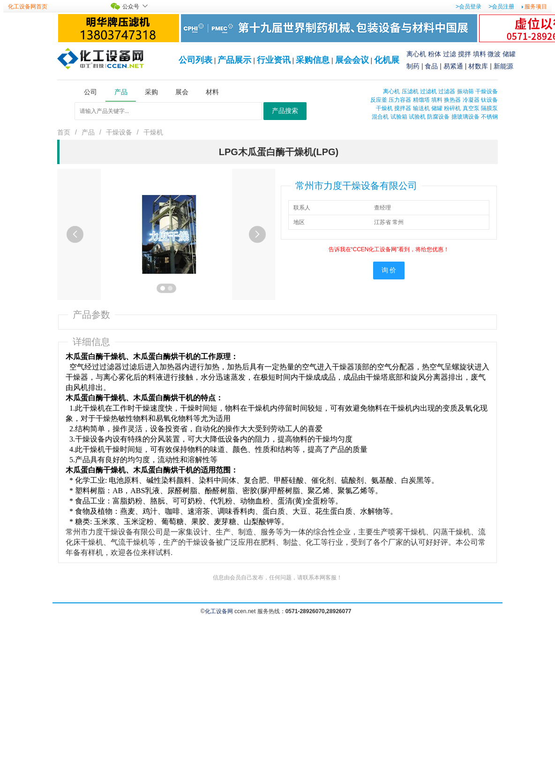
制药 (413, 66)
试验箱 (398, 116)
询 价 (389, 270)
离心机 (416, 54)
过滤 (449, 54)
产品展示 (234, 60)
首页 (63, 132)
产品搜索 (285, 110)
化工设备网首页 (27, 6)
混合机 (380, 116)
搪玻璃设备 (465, 116)
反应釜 (378, 100)
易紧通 (453, 66)
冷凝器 (471, 100)
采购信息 (313, 60)
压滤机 (410, 91)
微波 (494, 54)
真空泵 (471, 108)
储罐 (509, 54)
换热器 (452, 100)
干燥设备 (486, 91)
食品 (431, 66)
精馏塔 (421, 100)
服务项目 (536, 6)
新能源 (503, 66)
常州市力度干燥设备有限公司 (356, 185)
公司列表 (195, 60)
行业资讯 (274, 60)
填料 (479, 54)
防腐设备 (438, 116)
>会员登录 (468, 6)
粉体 (434, 54)
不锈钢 (489, 116)
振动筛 (465, 91)
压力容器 (400, 100)
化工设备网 (219, 611)
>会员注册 (501, 6)
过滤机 (428, 91)
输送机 (421, 108)
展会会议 (352, 60)
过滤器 (446, 91)
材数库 (478, 66)
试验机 (417, 116)
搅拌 (464, 54)
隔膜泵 (489, 108)
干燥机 (384, 108)
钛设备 (489, 100)
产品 (88, 132)
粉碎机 (452, 108)
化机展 (386, 60)
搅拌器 (402, 108)
